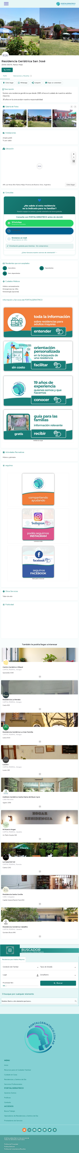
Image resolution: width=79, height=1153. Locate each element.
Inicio (6, 1065)
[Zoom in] (73, 154)
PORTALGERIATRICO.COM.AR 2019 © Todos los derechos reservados (16, 1139)
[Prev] (4, 659)
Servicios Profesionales (13, 1084)
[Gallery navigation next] (75, 106)
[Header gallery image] (20, 31)
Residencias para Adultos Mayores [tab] (13, 959)
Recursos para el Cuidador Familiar (17, 1070)
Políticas (7, 1098)
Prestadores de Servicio (13, 1121)
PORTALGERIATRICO (14, 1088)
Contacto (7, 1102)
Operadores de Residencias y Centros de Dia (21, 1116)
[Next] (74, 659)
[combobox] (21, 967)
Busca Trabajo (9, 1111)
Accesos (8, 1106)
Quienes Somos (10, 1093)
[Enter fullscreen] (73, 161)
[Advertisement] (39, 622)
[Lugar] (21, 975)
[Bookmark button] (40, 676)
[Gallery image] (15, 118)
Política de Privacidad (11, 1144)
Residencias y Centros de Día (15, 1079)
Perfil (5, 76)
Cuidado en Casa (10, 1075)
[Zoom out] (73, 157)
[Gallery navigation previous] (72, 106)
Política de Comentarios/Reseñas (15, 1149)
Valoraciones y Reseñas (22, 76)
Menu (7, 1060)
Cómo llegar (71, 185)
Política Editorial (9, 1147)
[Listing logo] (5, 55)
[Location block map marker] (39, 166)
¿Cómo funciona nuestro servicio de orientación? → (39, 252)
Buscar (58, 983)
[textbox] (21, 967)
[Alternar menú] (5, 4)
